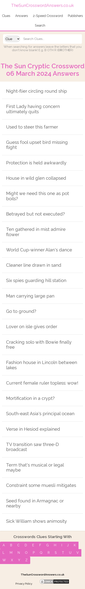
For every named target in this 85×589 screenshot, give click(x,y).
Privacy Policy (23, 583)
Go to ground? (21, 311)
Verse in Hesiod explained (33, 429)
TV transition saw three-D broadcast (32, 447)
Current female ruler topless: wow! (42, 383)
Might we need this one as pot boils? (37, 196)
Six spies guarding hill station (36, 280)
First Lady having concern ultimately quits (33, 109)
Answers (21, 16)
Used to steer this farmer (32, 127)
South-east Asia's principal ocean (40, 413)
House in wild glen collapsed (36, 178)
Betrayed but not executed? (35, 214)
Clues (6, 16)
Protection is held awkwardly (36, 162)
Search (40, 25)
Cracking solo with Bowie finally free (38, 344)
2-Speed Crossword (48, 16)
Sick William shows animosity (36, 521)
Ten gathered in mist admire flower (36, 232)
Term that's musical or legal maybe (35, 467)
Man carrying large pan (30, 296)
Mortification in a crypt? (30, 398)
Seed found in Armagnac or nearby (34, 503)
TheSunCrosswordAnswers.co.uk (42, 574)
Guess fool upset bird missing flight (37, 145)
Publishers (75, 16)
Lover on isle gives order (31, 326)
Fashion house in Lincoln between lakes (41, 365)
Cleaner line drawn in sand (33, 265)
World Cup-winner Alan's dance (39, 249)
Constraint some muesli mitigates (41, 485)
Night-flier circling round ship (36, 91)
